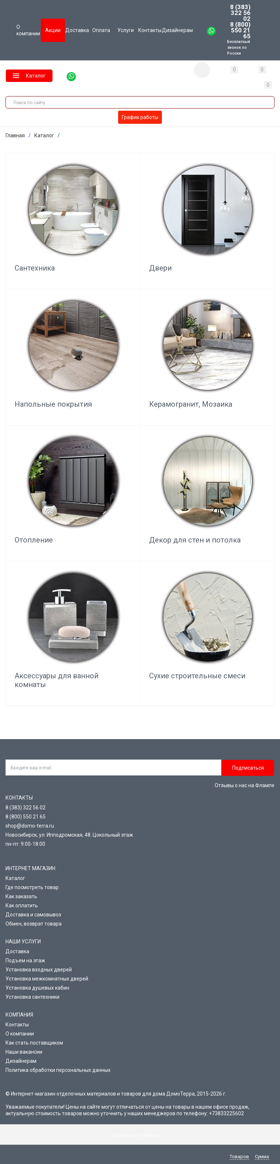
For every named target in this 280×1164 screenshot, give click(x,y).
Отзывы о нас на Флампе (245, 785)
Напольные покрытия (53, 404)
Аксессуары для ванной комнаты (56, 680)
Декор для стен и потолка (195, 540)
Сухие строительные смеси (197, 675)
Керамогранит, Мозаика (190, 404)
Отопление (34, 540)
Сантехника (35, 268)
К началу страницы (140, 1136)
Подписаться (248, 768)
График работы (140, 117)
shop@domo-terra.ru (29, 826)
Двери (160, 268)
